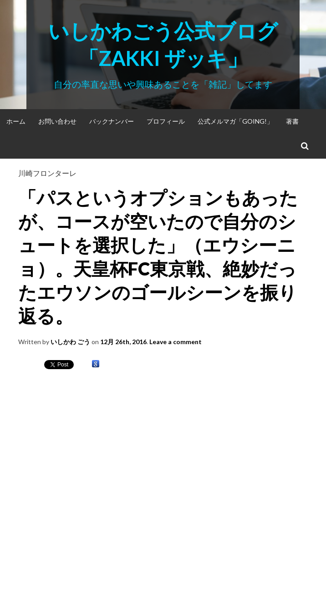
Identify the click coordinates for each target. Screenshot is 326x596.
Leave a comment (175, 342)
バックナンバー (111, 121)
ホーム (15, 121)
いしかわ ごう (70, 342)
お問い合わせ (57, 121)
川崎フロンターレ (47, 173)
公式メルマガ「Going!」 (235, 121)
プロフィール (166, 121)
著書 (292, 121)
